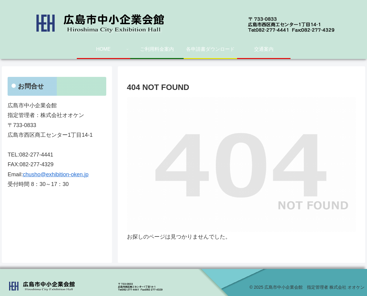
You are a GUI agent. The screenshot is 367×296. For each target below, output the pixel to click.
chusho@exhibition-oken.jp (55, 174)
